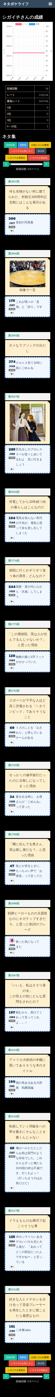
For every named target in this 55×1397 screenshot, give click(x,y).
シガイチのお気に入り (22, 151)
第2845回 (13, 335)
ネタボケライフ (16, 4)
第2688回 (13, 903)
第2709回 (13, 765)
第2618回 (13, 1116)
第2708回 (13, 834)
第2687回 (13, 975)
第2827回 (13, 396)
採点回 (41, 151)
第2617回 (13, 1210)
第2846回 (13, 253)
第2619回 (13, 1050)
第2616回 (13, 1289)
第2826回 (13, 491)
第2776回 (13, 560)
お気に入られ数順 (40, 145)
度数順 (23, 145)
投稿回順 (10, 145)
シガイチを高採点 (16, 158)
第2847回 (13, 181)
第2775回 (13, 624)
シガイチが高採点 (39, 158)
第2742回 (13, 690)
